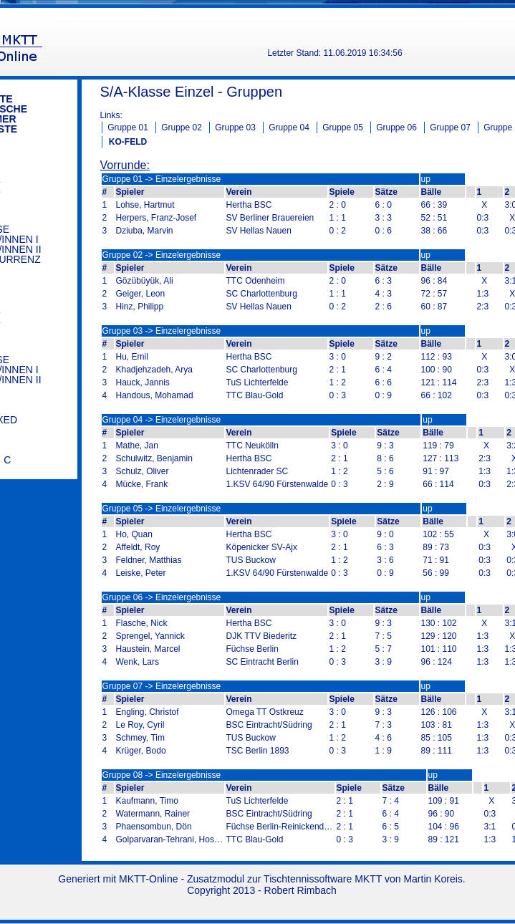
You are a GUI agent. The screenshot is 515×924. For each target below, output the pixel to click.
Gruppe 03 (235, 127)
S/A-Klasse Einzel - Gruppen (191, 92)
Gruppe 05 (342, 127)
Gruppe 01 (127, 127)
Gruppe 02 (181, 127)
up (425, 179)
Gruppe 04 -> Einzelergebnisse (161, 420)
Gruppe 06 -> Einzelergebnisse (161, 597)
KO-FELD (128, 142)
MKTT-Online (148, 879)
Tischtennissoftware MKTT (323, 879)
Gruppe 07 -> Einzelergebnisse (161, 686)
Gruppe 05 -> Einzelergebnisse (161, 509)
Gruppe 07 (450, 127)
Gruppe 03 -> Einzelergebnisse (161, 331)
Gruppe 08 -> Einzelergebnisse (161, 775)
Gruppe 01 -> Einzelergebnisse (161, 179)
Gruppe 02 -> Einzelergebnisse (161, 255)
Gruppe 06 (396, 127)
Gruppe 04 (289, 127)
